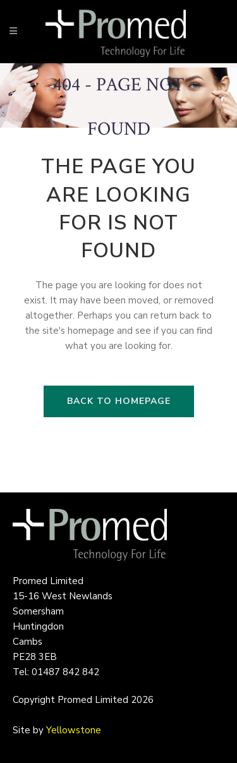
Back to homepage (119, 401)
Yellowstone (73, 730)
